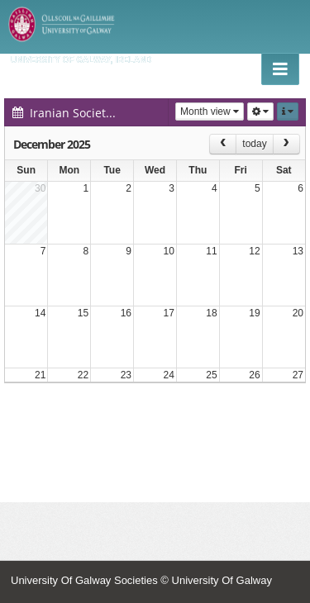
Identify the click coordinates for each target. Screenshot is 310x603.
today (254, 144)
